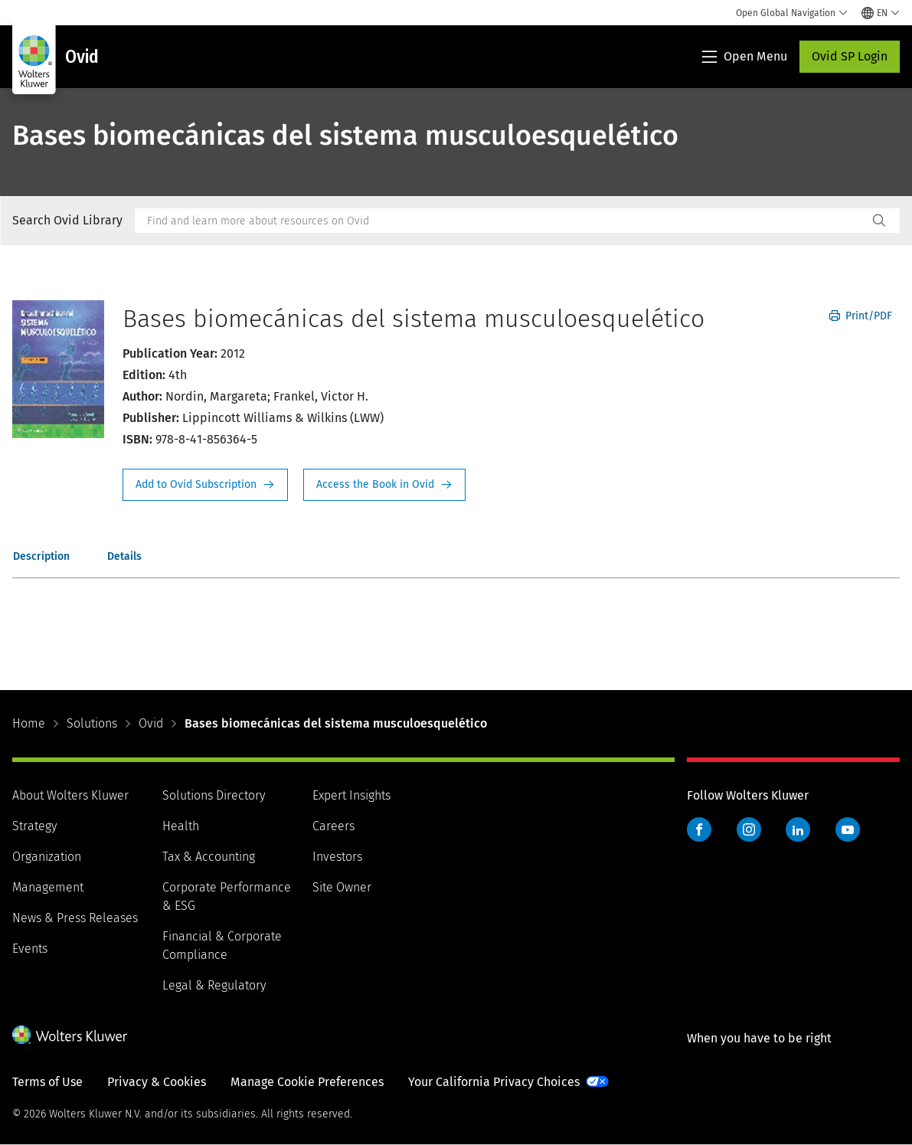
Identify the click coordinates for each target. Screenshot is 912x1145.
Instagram (749, 829)
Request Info (205, 484)
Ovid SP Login (849, 56)
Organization (46, 856)
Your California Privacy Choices (494, 1082)
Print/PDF (860, 315)
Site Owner (341, 887)
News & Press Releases (75, 918)
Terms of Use (47, 1082)
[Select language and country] (880, 13)
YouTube (847, 829)
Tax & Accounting (208, 856)
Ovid (151, 723)
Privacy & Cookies (156, 1082)
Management (47, 887)
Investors (337, 856)
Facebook (699, 829)
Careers (333, 826)
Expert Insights (351, 795)
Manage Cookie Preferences (307, 1082)
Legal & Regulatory (214, 985)
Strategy (34, 826)
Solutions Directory (213, 795)
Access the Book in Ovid (384, 484)
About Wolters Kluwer (70, 795)
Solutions (92, 723)
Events (29, 948)
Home (28, 723)
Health (180, 826)
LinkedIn (798, 829)
